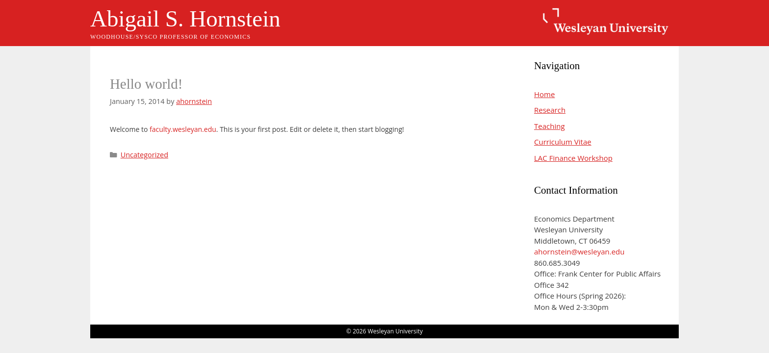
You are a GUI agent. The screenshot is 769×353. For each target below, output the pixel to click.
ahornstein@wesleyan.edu (579, 251)
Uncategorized (144, 154)
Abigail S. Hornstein (185, 18)
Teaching (549, 126)
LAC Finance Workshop (573, 158)
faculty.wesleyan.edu (183, 129)
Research (549, 110)
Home (544, 94)
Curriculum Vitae (562, 142)
